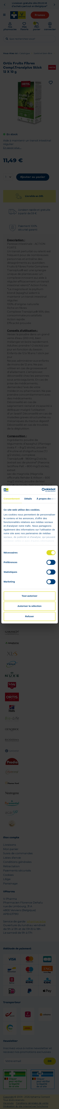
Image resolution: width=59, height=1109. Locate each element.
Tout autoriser (29, 596)
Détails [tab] (28, 498)
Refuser (29, 616)
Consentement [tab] (12, 498)
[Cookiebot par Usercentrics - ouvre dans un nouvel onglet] (42, 490)
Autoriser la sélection (29, 606)
